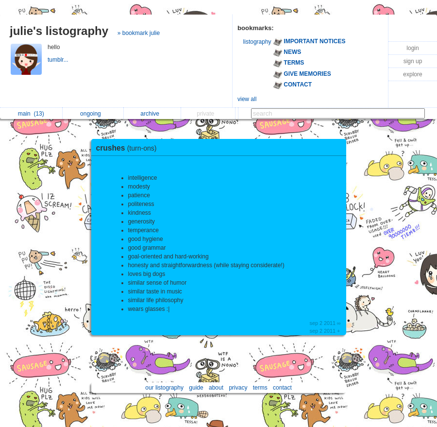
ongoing (93, 113)
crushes (129, 148)
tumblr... (59, 59)
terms (260, 387)
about (216, 387)
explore (412, 74)
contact (282, 387)
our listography (164, 387)
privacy (238, 387)
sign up (412, 61)
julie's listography (59, 30)
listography (257, 41)
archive (152, 113)
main (31, 113)
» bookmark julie (139, 33)
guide (196, 387)
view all (246, 99)
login (412, 48)
